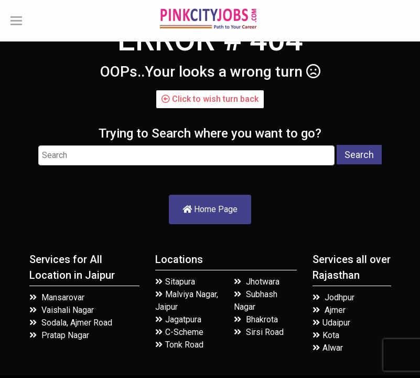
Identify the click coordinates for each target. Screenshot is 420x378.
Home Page (210, 209)
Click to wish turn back (210, 99)
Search (359, 154)
